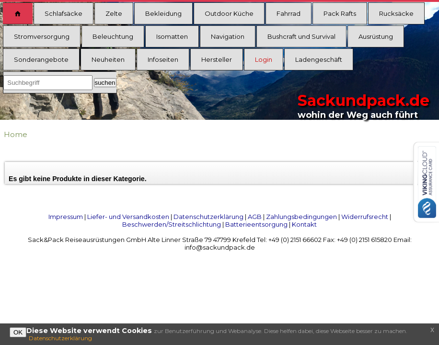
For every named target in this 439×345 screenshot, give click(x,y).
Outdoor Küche (229, 13)
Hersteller (216, 59)
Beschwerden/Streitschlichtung (171, 224)
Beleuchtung (112, 36)
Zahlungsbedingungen (301, 216)
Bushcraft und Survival (301, 36)
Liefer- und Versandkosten (128, 216)
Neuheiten (108, 59)
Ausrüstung (375, 36)
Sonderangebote (41, 59)
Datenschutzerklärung (208, 216)
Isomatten (172, 36)
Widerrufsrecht (364, 216)
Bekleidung (163, 13)
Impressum (65, 216)
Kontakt (304, 224)
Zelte (113, 13)
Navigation (227, 36)
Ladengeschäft (318, 59)
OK (18, 332)
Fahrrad (288, 13)
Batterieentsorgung (256, 224)
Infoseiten (163, 59)
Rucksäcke (396, 13)
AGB (255, 216)
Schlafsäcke (63, 13)
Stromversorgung (41, 36)
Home (15, 134)
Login (263, 59)
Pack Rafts (339, 13)
